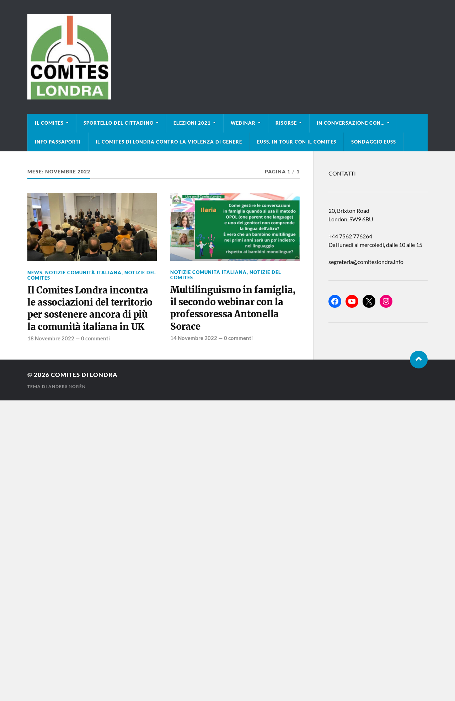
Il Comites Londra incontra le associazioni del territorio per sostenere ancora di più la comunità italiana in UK (89, 309)
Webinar (243, 123)
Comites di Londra (84, 374)
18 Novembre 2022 (50, 338)
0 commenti (95, 338)
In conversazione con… (351, 123)
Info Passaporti (58, 142)
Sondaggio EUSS (373, 142)
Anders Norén (67, 386)
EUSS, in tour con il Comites (296, 142)
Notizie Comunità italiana (83, 272)
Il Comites (49, 123)
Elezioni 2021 (192, 123)
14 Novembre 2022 (193, 338)
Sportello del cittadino (119, 123)
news (34, 272)
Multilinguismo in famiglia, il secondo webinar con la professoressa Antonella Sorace (233, 308)
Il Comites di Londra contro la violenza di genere (169, 142)
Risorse (286, 123)
